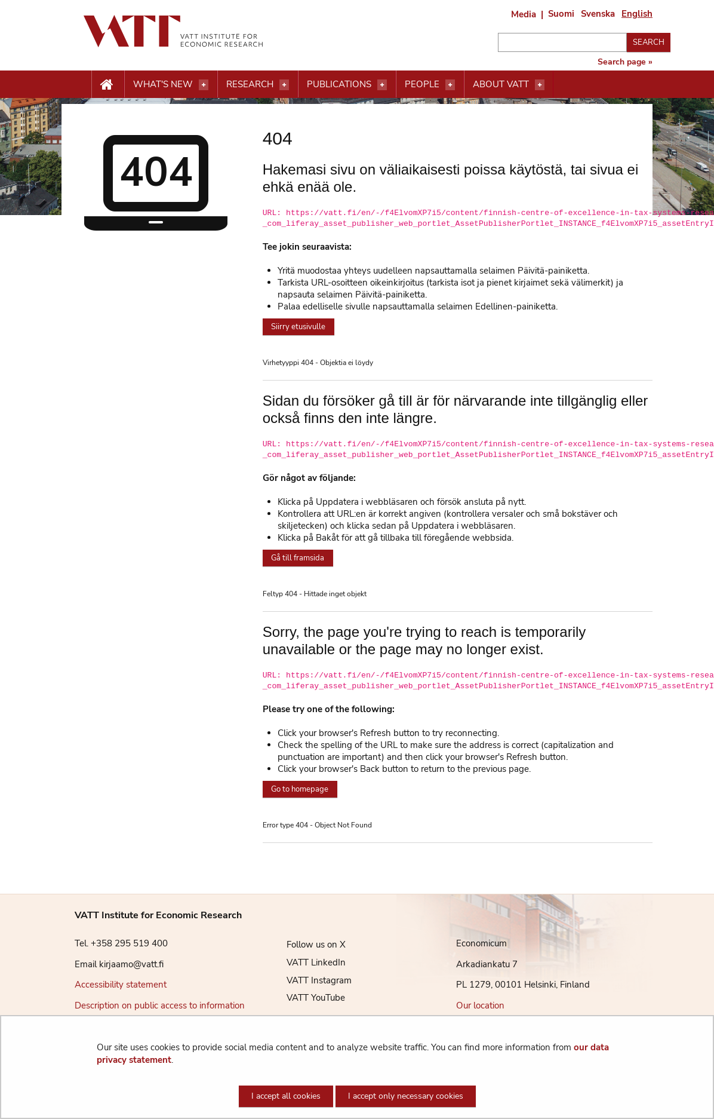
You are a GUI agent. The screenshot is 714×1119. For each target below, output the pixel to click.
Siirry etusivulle (298, 326)
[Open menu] (203, 84)
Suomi (561, 14)
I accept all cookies (286, 1096)
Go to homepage (299, 789)
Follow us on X (307, 945)
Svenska (598, 14)
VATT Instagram (310, 980)
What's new (163, 84)
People (422, 84)
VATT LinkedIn (307, 962)
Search (648, 42)
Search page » (625, 62)
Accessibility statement (121, 985)
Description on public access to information (160, 1005)
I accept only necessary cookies (405, 1096)
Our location (480, 1005)
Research (249, 84)
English (637, 14)
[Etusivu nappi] (107, 85)
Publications (339, 84)
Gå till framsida (297, 558)
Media (523, 14)
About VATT (501, 84)
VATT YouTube (307, 998)
